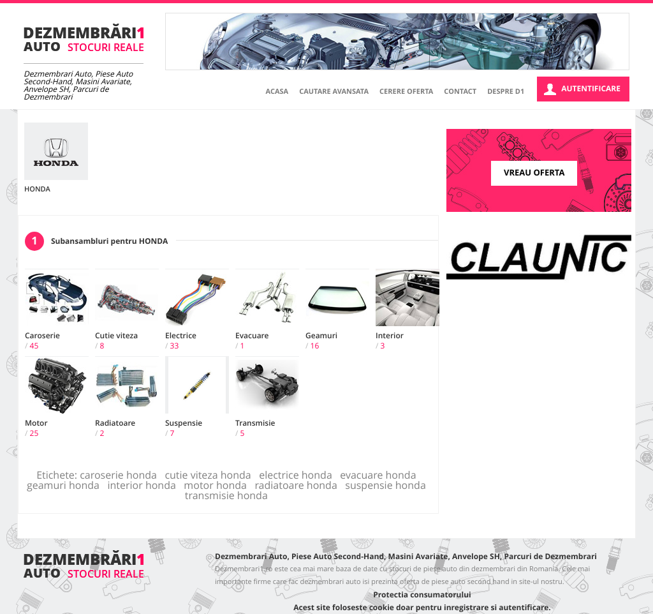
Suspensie (183, 422)
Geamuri (321, 335)
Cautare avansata (334, 91)
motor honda (218, 485)
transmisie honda (229, 495)
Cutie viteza (116, 335)
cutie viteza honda (210, 475)
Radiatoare (115, 422)
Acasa (277, 91)
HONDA (37, 189)
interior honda (144, 485)
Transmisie (255, 422)
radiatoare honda (298, 485)
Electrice (180, 335)
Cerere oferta (406, 91)
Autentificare (582, 89)
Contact (460, 91)
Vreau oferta (534, 173)
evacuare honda (381, 475)
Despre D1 (505, 91)
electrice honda (298, 475)
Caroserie (42, 335)
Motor (36, 422)
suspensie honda (388, 485)
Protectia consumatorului (422, 594)
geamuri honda (66, 485)
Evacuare (251, 335)
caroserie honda (121, 475)
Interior (390, 335)
